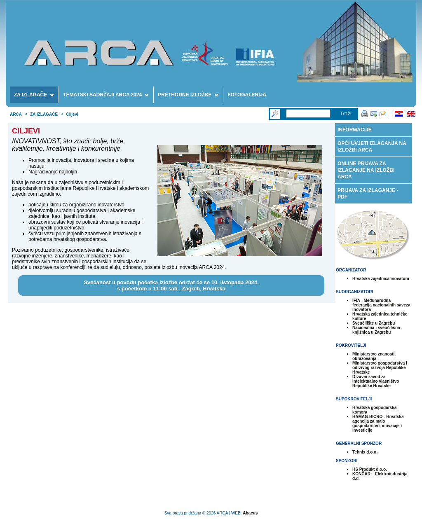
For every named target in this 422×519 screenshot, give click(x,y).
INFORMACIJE (355, 130)
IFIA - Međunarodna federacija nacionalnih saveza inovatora (381, 305)
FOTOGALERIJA (246, 95)
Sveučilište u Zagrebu (373, 323)
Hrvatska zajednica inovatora (380, 278)
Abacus (250, 513)
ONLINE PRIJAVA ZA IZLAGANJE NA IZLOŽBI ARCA (366, 170)
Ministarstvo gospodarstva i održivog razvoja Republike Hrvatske (379, 367)
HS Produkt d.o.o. (369, 469)
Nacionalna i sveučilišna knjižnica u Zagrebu (376, 329)
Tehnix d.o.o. (364, 452)
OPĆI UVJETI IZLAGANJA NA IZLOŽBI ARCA (372, 146)
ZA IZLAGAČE (34, 96)
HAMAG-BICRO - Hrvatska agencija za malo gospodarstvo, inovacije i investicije (377, 423)
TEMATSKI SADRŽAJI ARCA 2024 (105, 96)
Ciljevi (72, 114)
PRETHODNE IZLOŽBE (188, 96)
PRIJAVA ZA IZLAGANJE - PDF (368, 193)
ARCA (16, 114)
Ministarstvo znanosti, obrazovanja (374, 356)
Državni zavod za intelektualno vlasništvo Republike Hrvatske (375, 381)
